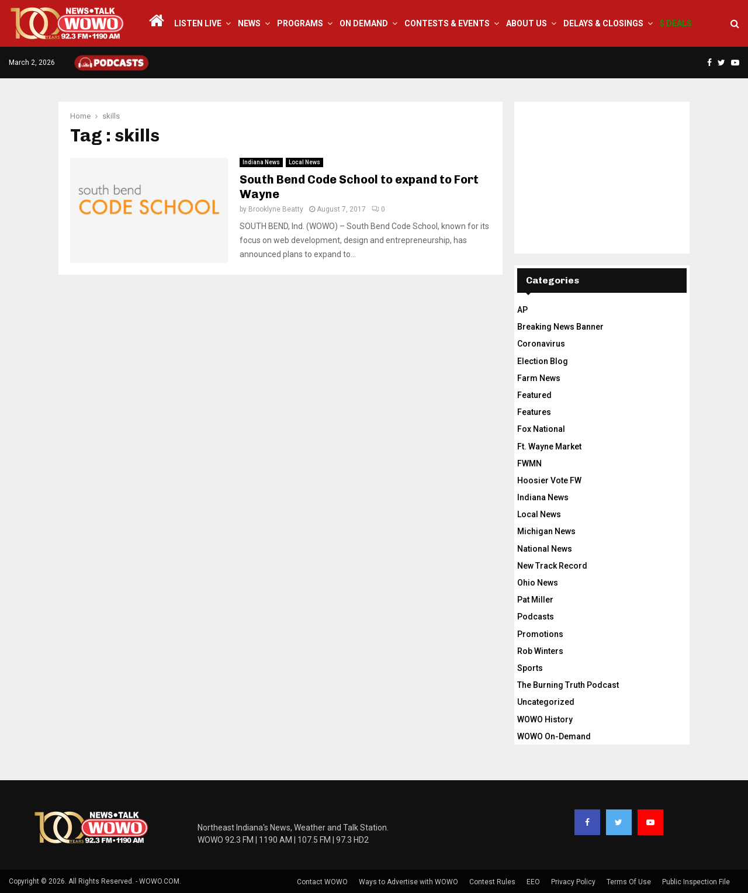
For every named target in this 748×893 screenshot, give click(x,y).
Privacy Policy (573, 882)
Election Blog (542, 361)
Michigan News (546, 531)
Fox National (541, 429)
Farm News (538, 378)
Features (534, 412)
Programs (300, 23)
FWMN (529, 463)
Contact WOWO (322, 882)
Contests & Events (447, 23)
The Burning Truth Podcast (568, 685)
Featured (534, 395)
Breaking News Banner (560, 326)
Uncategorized (545, 702)
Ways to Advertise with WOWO (408, 882)
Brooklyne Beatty (275, 209)
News (249, 23)
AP (522, 309)
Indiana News (261, 162)
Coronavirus (541, 343)
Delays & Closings (603, 23)
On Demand (364, 23)
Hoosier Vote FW (549, 480)
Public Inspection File (696, 882)
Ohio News (537, 582)
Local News (304, 162)
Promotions (540, 634)
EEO (533, 882)
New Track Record (552, 565)
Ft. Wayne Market (549, 446)
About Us (526, 23)
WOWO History (545, 719)
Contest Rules (492, 882)
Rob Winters (540, 651)
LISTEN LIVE (197, 23)
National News (544, 548)
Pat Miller (535, 599)
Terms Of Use (629, 882)
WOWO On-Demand (554, 736)
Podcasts (535, 616)
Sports (530, 668)
